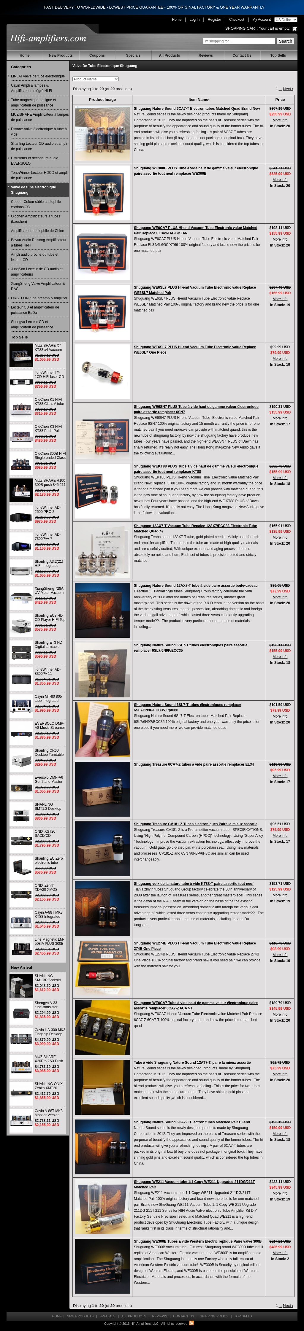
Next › (288, 89)
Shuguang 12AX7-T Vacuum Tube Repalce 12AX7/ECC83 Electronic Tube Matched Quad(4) (195, 528)
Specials (133, 55)
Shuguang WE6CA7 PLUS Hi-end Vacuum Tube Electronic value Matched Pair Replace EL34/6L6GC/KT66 (195, 230)
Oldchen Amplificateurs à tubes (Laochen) (35, 219)
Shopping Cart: (241, 28)
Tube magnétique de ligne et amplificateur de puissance (33, 102)
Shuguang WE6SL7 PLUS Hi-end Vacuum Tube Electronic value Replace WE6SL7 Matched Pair (195, 290)
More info (280, 120)
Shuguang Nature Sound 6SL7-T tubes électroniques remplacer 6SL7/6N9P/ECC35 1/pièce (187, 707)
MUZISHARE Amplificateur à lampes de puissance (40, 117)
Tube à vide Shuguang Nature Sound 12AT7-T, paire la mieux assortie (192, 1062)
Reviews (206, 55)
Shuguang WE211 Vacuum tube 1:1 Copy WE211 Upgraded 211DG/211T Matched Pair (194, 1184)
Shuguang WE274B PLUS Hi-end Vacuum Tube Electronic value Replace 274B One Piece (195, 946)
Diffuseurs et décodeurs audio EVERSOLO (34, 161)
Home (177, 20)
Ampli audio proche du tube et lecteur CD (34, 257)
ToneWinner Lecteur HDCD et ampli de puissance (39, 175)
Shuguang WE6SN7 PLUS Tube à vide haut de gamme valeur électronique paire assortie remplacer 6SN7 (196, 409)
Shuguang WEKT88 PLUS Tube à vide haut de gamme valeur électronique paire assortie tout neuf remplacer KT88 (196, 469)
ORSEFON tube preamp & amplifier (39, 298)
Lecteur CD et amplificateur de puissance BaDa (35, 310)
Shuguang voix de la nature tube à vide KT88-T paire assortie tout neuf (194, 884)
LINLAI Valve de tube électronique (38, 76)
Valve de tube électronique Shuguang (33, 190)
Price (280, 99)
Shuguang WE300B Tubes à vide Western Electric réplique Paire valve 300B (198, 1241)
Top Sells (278, 55)
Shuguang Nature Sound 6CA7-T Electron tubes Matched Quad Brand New (197, 108)
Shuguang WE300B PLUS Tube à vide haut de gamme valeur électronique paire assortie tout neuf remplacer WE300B (196, 171)
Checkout (236, 20)
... (280, 89)
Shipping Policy (214, 1316)
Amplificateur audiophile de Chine (37, 231)
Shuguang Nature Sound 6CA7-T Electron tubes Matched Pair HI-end (192, 1122)
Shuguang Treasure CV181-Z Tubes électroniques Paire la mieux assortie (195, 824)
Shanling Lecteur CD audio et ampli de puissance (39, 146)
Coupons (97, 55)
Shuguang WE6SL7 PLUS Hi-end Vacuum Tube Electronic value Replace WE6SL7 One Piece (195, 349)
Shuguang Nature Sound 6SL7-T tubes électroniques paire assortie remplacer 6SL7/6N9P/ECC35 (190, 648)
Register (214, 20)
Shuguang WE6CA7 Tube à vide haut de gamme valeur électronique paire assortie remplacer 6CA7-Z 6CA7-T (196, 1005)
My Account (261, 20)
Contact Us (241, 55)
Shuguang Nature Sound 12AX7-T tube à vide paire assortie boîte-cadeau (196, 585)
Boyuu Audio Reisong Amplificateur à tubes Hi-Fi (38, 242)
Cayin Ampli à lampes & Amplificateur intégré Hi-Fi (31, 88)
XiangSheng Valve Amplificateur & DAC (38, 286)
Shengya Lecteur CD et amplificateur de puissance (32, 324)
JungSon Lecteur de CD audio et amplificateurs (37, 271)
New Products (61, 55)
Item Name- (199, 99)
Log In (195, 20)
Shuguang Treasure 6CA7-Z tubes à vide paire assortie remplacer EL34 (194, 764)
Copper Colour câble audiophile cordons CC (36, 204)
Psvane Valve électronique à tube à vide (39, 131)
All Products (169, 55)
